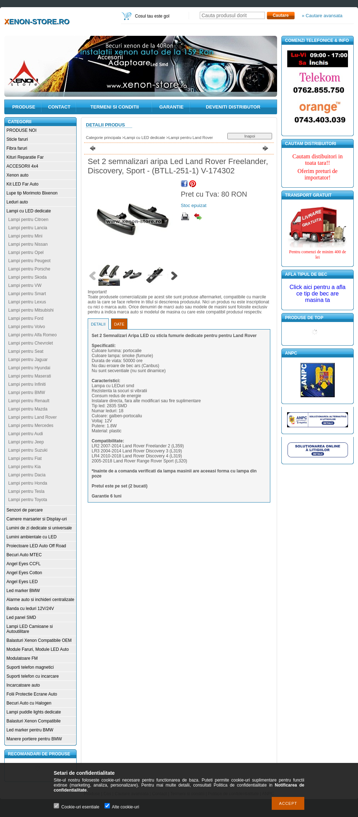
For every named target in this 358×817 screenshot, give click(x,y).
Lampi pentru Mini (25, 236)
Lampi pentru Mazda (27, 409)
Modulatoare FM (22, 658)
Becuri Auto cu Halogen (28, 703)
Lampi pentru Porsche (29, 268)
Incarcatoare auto (23, 685)
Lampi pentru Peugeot (29, 260)
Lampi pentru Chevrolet (30, 343)
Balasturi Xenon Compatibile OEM (39, 640)
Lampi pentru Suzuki (27, 450)
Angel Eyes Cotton (24, 572)
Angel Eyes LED (22, 581)
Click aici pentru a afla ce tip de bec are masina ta (318, 293)
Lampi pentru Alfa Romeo (32, 334)
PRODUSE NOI (21, 130)
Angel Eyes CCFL (23, 563)
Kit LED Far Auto (22, 184)
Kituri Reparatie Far (25, 157)
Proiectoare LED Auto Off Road (36, 545)
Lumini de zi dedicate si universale (39, 527)
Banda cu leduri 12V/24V (30, 608)
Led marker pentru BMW (29, 729)
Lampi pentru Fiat (25, 458)
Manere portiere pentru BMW (34, 738)
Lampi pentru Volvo (26, 326)
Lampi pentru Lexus (27, 301)
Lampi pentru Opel (26, 252)
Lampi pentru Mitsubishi (31, 310)
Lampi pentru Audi (25, 433)
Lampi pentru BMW (26, 392)
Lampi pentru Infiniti (27, 384)
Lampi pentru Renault (28, 400)
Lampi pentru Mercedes (30, 425)
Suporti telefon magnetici (30, 667)
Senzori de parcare (24, 510)
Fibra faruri (16, 148)
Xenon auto (17, 175)
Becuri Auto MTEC (24, 554)
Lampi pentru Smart (27, 293)
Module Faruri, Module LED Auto (37, 649)
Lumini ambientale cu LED (31, 536)
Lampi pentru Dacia (26, 474)
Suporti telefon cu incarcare (32, 676)
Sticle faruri (17, 139)
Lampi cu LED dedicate (28, 210)
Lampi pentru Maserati (29, 376)
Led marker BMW (23, 590)
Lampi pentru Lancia (27, 227)
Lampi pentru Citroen (28, 219)
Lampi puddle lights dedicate (33, 712)
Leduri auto (17, 202)
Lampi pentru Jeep (26, 441)
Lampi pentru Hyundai (29, 367)
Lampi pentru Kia (24, 466)
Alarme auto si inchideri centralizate (40, 599)
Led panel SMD (21, 617)
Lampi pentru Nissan (28, 244)
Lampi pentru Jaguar (28, 359)
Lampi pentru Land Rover (32, 417)
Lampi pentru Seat (25, 351)
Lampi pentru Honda (27, 483)
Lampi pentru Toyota (27, 499)
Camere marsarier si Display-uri (36, 519)
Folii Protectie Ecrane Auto (31, 694)
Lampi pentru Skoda (27, 277)
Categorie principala (103, 137)
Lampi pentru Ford (25, 318)
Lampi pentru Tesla (26, 491)
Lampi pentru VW (25, 285)
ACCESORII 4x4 (22, 166)
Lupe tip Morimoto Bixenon (32, 193)
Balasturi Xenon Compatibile (33, 721)
